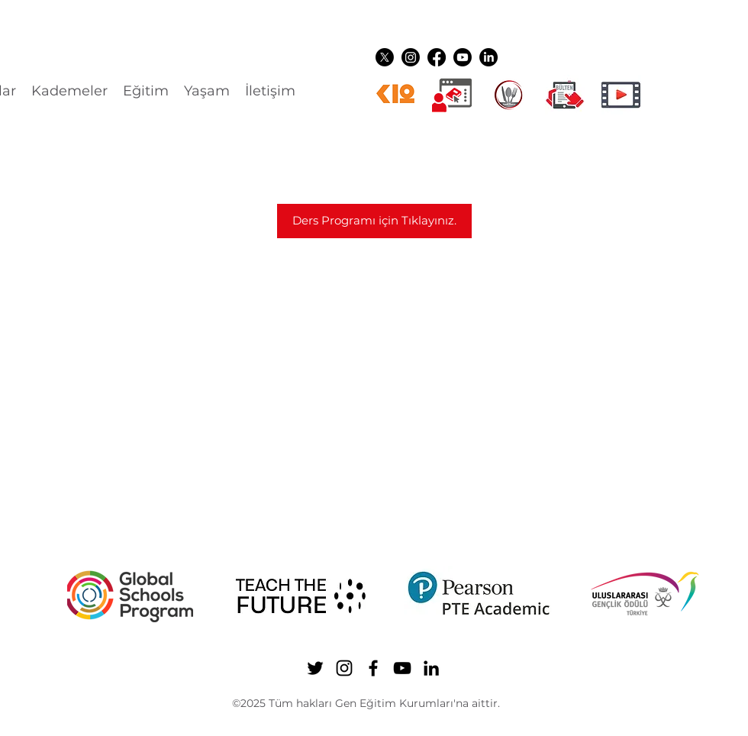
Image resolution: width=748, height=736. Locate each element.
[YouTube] (462, 57)
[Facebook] (436, 57)
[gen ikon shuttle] (565, 95)
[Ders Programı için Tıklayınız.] (374, 221)
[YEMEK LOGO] (508, 95)
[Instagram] (410, 57)
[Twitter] (385, 57)
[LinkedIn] (488, 57)
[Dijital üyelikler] (452, 95)
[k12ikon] (395, 95)
